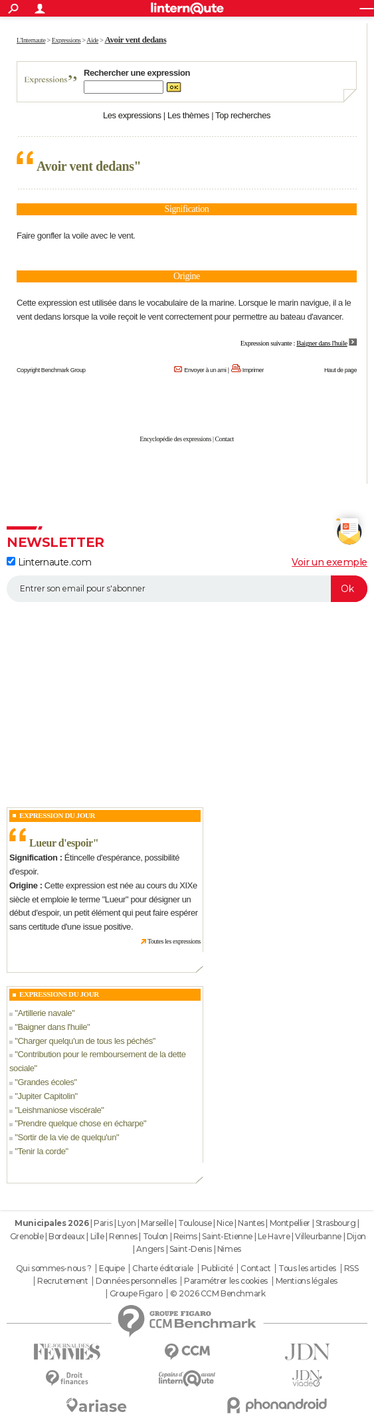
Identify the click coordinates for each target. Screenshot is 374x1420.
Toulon (155, 1236)
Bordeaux (66, 1236)
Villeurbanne (318, 1236)
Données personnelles (136, 1281)
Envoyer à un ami (205, 370)
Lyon (127, 1223)
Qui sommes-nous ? (54, 1268)
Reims (185, 1236)
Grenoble (27, 1236)
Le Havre (274, 1236)
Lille (97, 1236)
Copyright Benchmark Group (51, 370)
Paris (103, 1223)
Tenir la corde (41, 1151)
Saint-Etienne (227, 1236)
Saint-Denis (190, 1249)
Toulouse (195, 1223)
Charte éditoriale (162, 1268)
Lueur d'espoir (61, 843)
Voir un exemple (329, 562)
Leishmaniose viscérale (59, 1110)
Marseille (157, 1223)
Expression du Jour (57, 815)
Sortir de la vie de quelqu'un (66, 1137)
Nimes (229, 1249)
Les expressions (132, 115)
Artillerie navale (44, 1013)
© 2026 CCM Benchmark (218, 1293)
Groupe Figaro (136, 1293)
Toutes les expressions (174, 941)
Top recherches (242, 115)
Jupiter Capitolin (45, 1096)
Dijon (356, 1236)
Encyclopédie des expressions (175, 439)
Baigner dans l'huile (52, 1027)
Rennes (123, 1236)
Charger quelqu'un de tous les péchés (84, 1041)
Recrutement (62, 1281)
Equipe (111, 1268)
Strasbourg (336, 1223)
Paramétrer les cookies (226, 1281)
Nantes (251, 1223)
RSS (351, 1268)
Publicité (217, 1268)
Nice (225, 1223)
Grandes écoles (45, 1082)
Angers (149, 1249)
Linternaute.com (49, 562)
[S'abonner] (187, 588)
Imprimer (253, 370)
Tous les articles (307, 1268)
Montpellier (290, 1223)
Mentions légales (306, 1281)
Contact (224, 439)
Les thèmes (188, 115)
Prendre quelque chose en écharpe (80, 1123)
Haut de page (340, 370)
